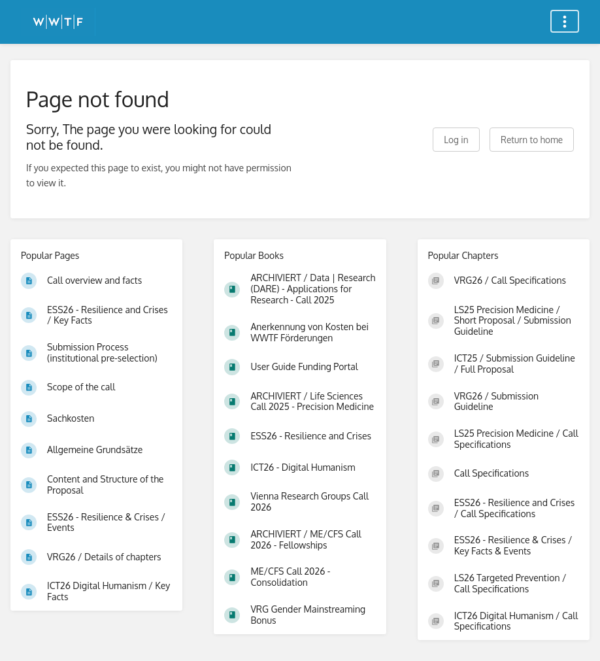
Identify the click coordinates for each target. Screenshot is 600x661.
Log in (456, 139)
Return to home (532, 139)
